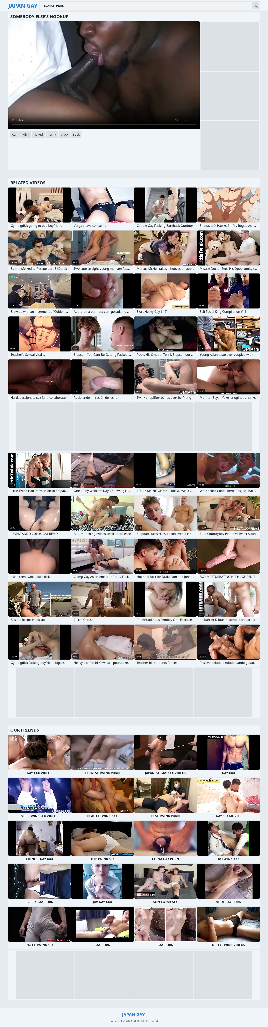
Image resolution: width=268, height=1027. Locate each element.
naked (38, 134)
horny (51, 134)
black (64, 134)
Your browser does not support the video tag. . (104, 75)
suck (76, 134)
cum (15, 134)
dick (26, 134)
